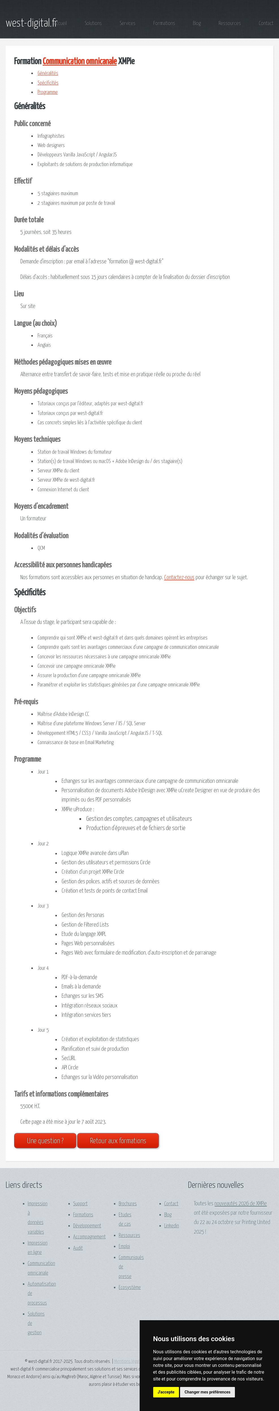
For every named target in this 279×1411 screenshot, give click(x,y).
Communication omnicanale (80, 61)
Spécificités (48, 83)
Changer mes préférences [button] (207, 1392)
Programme (48, 92)
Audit (78, 1248)
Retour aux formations (118, 1141)
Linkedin (171, 1226)
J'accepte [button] (166, 1392)
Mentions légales (129, 1361)
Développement (87, 1226)
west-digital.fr (32, 23)
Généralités (48, 73)
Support (80, 1204)
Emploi (124, 1246)
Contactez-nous (179, 577)
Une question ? (45, 1141)
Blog (197, 23)
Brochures (128, 1204)
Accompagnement (89, 1237)
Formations (164, 23)
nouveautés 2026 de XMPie (241, 1204)
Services (127, 23)
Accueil (60, 23)
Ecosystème (130, 1287)
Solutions (93, 23)
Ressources (230, 23)
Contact (266, 23)
